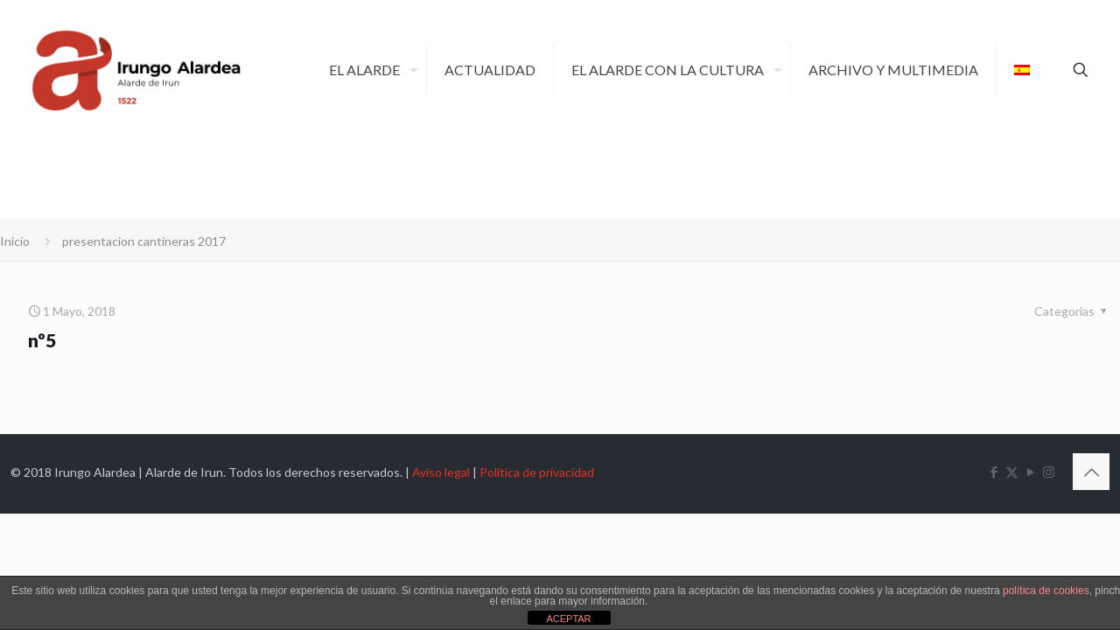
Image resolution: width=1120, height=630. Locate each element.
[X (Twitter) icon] (1011, 472)
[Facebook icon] (993, 472)
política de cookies (1046, 590)
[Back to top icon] (1091, 471)
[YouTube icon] (1030, 472)
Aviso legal (441, 472)
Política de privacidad (537, 472)
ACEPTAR (568, 618)
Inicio (15, 241)
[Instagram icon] (1048, 472)
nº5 (42, 340)
